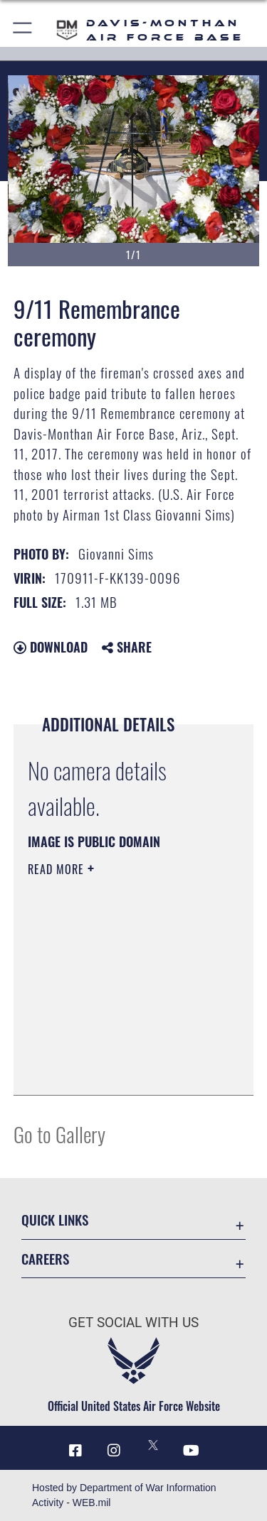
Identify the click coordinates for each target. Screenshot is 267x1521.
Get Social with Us (133, 1322)
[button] (23, 30)
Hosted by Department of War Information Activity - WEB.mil (124, 1495)
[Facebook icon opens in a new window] (75, 1450)
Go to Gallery (59, 1133)
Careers (45, 1258)
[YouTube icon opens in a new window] (191, 1450)
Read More (58, 869)
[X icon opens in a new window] (153, 1445)
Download (51, 647)
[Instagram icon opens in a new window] (114, 1450)
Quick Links (54, 1219)
